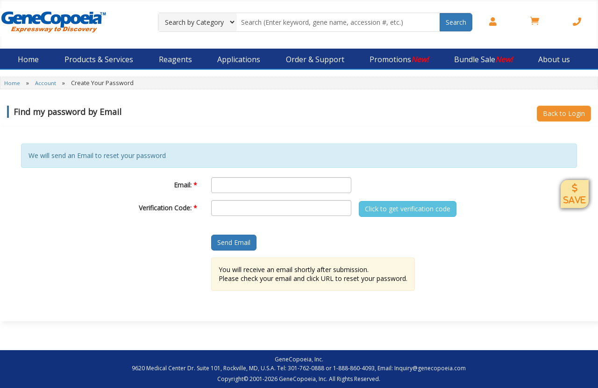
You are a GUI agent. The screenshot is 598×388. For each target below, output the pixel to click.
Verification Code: (168, 207)
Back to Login (564, 113)
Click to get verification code (407, 208)
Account (46, 82)
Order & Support (315, 59)
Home (28, 59)
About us (554, 59)
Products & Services (98, 59)
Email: (185, 184)
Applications (238, 59)
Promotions (399, 59)
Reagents (175, 59)
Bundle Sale (483, 59)
